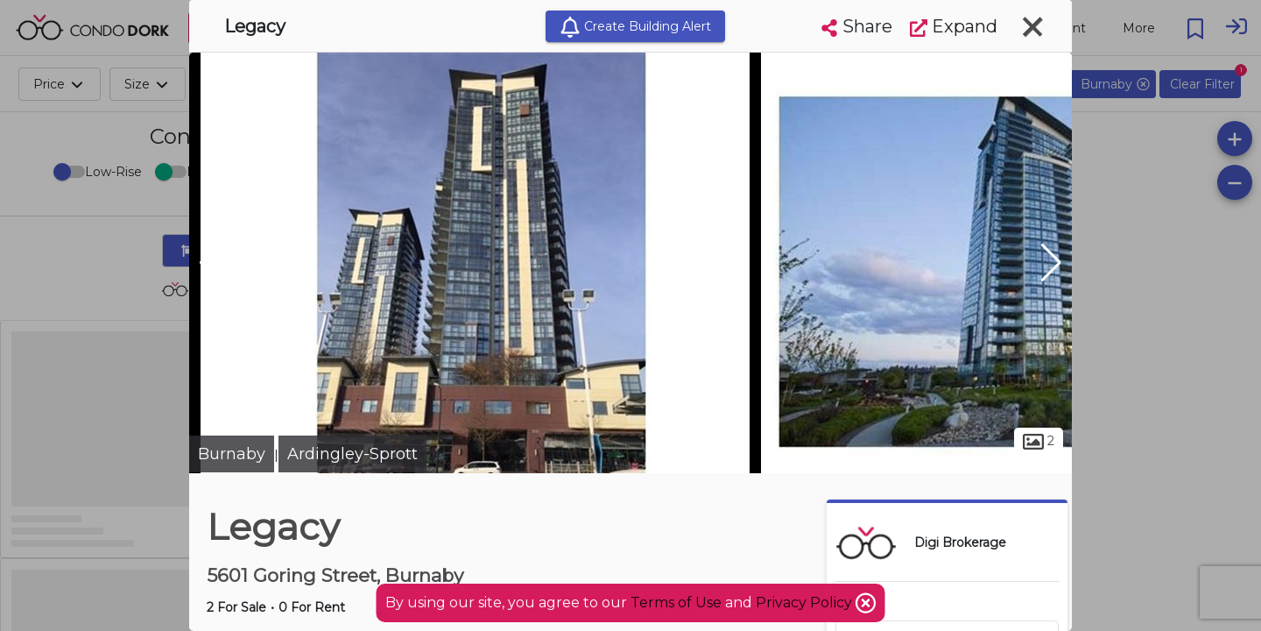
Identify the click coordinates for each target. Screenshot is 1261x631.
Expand (953, 26)
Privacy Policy (806, 602)
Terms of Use (676, 602)
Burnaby (231, 454)
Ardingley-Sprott (352, 454)
